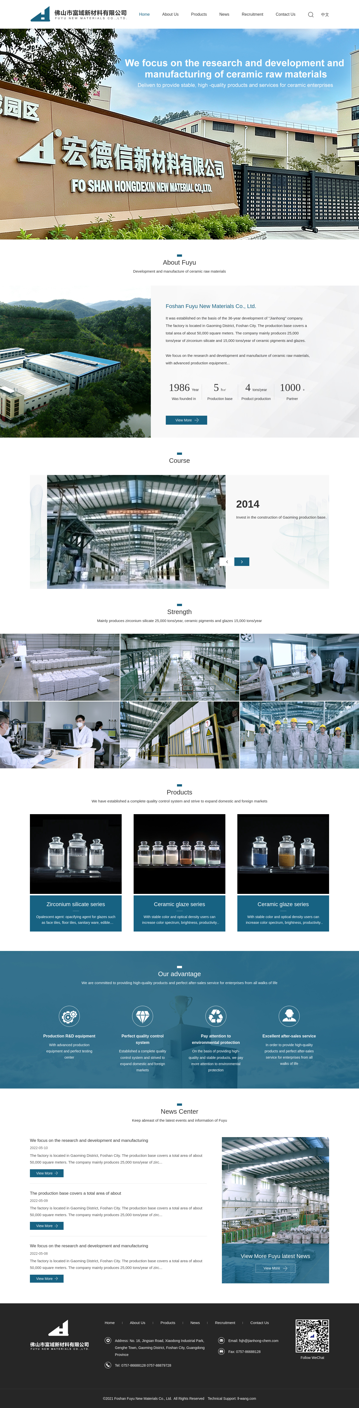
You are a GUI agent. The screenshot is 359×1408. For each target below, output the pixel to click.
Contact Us (285, 14)
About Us (170, 14)
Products (199, 14)
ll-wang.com (246, 1399)
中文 (325, 14)
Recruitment (252, 14)
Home (144, 14)
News (224, 14)
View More (184, 421)
